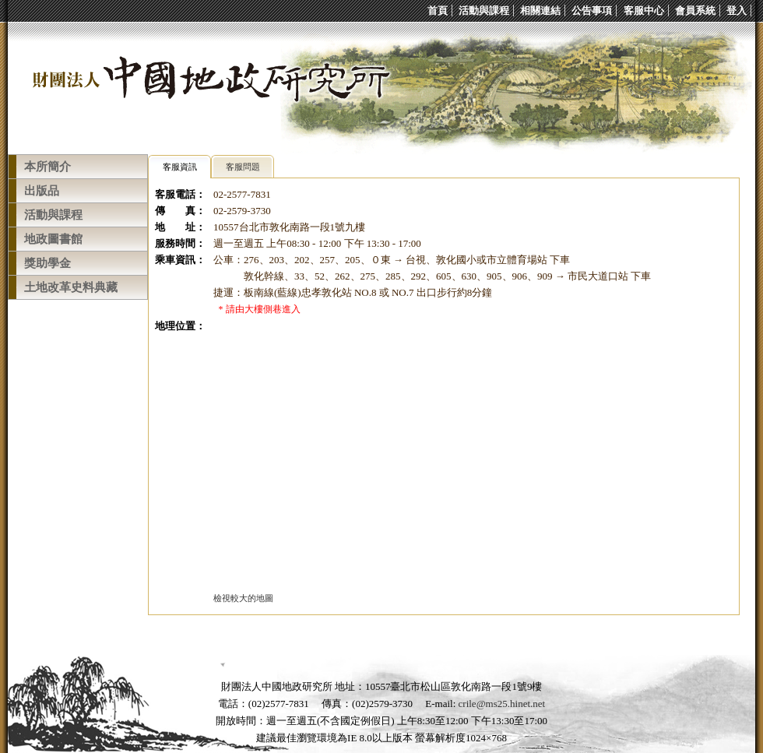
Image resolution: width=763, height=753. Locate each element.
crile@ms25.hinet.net (502, 703)
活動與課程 (484, 10)
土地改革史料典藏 (71, 287)
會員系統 (695, 10)
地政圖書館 (53, 239)
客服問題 (243, 166)
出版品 (41, 191)
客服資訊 (180, 166)
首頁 (437, 10)
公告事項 (591, 10)
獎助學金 (47, 263)
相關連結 (540, 10)
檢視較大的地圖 (243, 598)
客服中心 (644, 10)
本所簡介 (47, 166)
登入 (736, 10)
